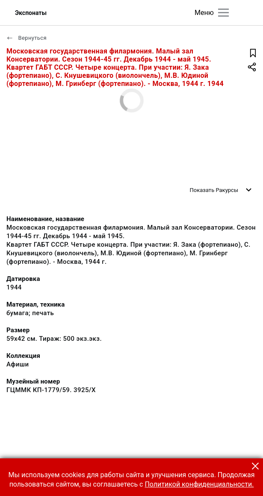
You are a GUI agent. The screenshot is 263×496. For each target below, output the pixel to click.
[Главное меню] (223, 12)
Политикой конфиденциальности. (199, 484)
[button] (255, 466)
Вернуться (26, 38)
